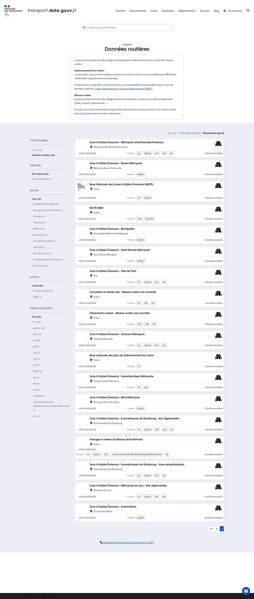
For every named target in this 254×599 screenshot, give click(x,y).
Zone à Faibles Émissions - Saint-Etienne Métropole (120, 250)
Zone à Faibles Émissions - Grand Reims (113, 507)
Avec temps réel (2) (42, 178)
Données (120, 10)
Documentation (138, 10)
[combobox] (127, 27)
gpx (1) (36, 377)
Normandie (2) (40, 234)
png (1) (36, 389)
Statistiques (167, 10)
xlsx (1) (36, 416)
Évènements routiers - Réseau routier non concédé (120, 313)
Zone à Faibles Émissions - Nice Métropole (115, 397)
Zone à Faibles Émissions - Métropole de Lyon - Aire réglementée (128, 486)
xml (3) (36, 352)
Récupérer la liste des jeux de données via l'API (128, 542)
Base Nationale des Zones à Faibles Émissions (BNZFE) (121, 184)
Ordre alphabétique (190, 133)
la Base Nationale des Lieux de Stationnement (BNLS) (123, 88)
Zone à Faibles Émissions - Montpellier (112, 229)
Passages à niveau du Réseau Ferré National (116, 439)
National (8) (38, 228)
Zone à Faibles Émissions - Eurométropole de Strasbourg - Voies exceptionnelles (137, 464)
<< (211, 528)
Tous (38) (37, 150)
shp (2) (36, 365)
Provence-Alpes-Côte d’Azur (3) (48, 259)
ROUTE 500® (97, 208)
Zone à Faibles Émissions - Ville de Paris (113, 271)
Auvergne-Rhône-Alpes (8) (45, 203)
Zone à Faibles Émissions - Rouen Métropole (116, 163)
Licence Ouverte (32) (43, 290)
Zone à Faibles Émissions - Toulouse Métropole (117, 334)
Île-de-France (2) (41, 265)
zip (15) (36, 340)
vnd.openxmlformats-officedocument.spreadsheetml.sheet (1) (51, 406)
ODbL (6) (37, 296)
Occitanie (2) (39, 247)
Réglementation (187, 10)
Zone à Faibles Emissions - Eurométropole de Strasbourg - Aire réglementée (134, 418)
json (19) (37, 334)
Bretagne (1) (39, 216)
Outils (154, 10)
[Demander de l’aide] (246, 591)
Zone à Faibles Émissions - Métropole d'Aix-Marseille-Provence (126, 142)
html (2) (37, 358)
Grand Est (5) (39, 222)
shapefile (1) (39, 395)
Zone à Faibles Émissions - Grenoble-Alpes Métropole (121, 376)
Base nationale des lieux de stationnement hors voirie (122, 355)
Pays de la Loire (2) (42, 253)
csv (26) (36, 321)
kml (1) (36, 383)
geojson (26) (39, 328)
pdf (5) (36, 346)
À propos (205, 10)
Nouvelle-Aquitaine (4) (44, 241)
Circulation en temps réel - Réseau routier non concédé (123, 292)
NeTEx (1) (37, 371)
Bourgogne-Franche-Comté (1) (47, 210)
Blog (216, 10)
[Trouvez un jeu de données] (127, 27)
